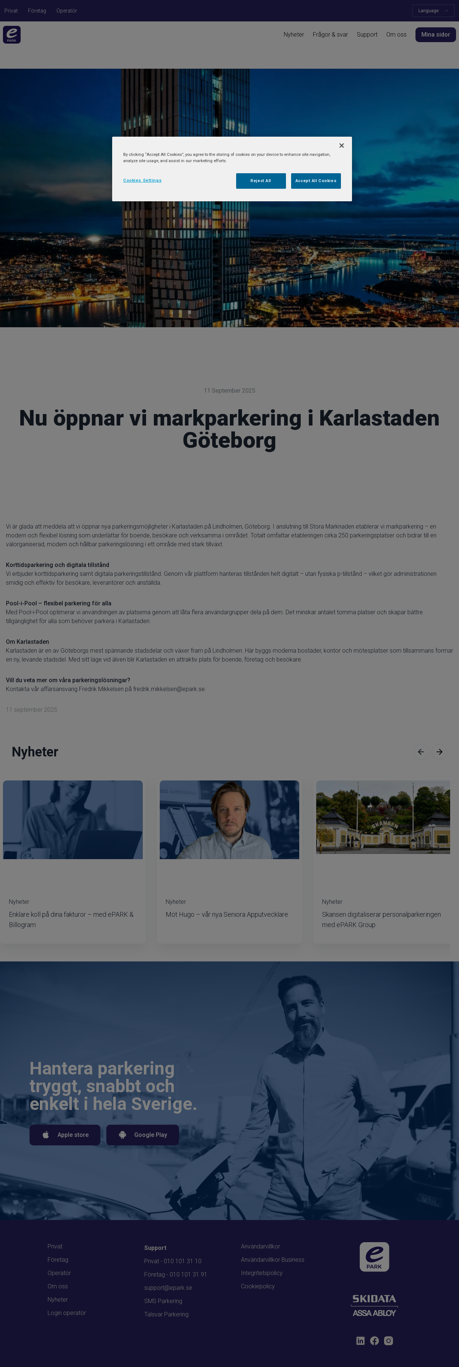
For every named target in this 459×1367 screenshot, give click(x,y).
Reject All (261, 180)
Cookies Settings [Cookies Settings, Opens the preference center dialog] (142, 180)
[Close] (342, 145)
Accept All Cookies (316, 180)
